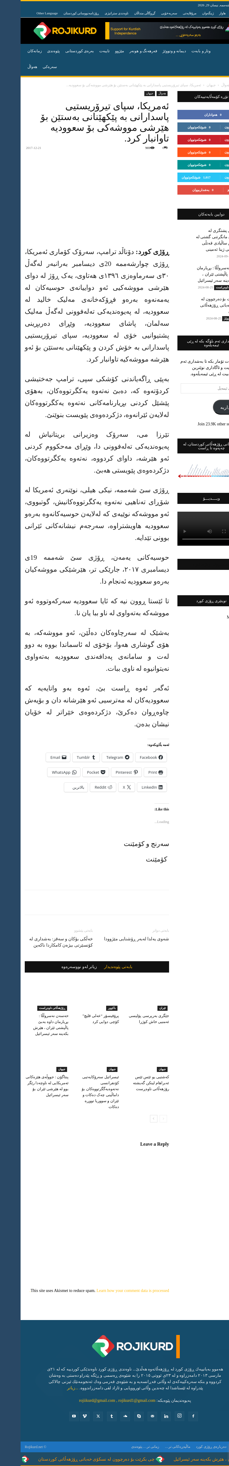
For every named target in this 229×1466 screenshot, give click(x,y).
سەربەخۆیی (148, 13)
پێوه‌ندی (33, 51)
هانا (213, 13)
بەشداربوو (214, 189)
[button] (218, 51)
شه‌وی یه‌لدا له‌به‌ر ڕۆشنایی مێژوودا (115, 938)
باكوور (91, 1008)
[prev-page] (142, 1118)
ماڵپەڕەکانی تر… (157, 1447)
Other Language (26, 13)
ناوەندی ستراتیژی (96, 13)
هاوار (202, 13)
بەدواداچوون (212, 127)
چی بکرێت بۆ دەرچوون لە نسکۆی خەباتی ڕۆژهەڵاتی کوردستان (202, 305)
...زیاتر (52, 1388)
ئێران (142, 1008)
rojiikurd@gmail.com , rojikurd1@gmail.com (96, 1400)
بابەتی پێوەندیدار (97, 967)
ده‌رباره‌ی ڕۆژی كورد (190, 1447)
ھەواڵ (205, 85)
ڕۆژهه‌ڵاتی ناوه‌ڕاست (31, 1008)
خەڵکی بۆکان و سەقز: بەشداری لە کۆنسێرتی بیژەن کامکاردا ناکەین (40, 941)
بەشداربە (208, 407)
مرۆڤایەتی (169, 13)
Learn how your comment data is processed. (78, 1290)
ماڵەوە (220, 85)
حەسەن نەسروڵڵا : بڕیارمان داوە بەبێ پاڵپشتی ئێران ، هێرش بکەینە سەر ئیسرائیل (200, 274)
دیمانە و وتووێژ (154, 51)
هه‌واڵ (12, 66)
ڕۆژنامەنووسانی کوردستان (61, 13)
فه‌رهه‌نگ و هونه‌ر (123, 51)
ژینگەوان (187, 13)
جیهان (190, 85)
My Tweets (215, 617)
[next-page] (133, 1118)
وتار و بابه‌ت (180, 51)
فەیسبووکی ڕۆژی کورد (191, 564)
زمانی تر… (131, 1447)
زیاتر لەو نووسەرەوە (58, 967)
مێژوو (99, 51)
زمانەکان (14, 51)
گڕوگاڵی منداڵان (124, 13)
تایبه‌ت (84, 51)
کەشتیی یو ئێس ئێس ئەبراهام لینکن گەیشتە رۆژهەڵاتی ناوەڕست (130, 1083)
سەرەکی (29, 66)
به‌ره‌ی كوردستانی (59, 51)
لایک (218, 114)
